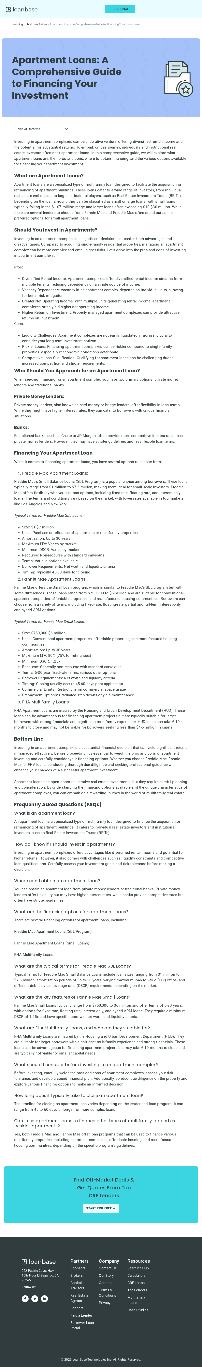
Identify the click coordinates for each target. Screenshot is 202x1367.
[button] (66, 129)
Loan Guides (39, 24)
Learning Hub (20, 24)
